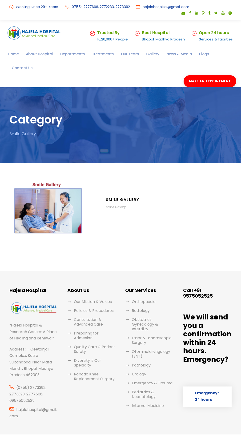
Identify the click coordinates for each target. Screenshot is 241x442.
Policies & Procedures (92, 297)
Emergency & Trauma (150, 365)
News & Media (159, 54)
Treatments (91, 54)
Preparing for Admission (94, 320)
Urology (138, 356)
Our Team (114, 54)
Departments (65, 54)
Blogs (181, 54)
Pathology (140, 347)
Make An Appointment (211, 67)
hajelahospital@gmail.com (157, 7)
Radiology (140, 297)
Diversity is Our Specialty (95, 342)
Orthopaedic (142, 288)
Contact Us (202, 54)
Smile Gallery (124, 186)
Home (13, 54)
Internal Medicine (146, 387)
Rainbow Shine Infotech (144, 429)
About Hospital (36, 54)
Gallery (135, 54)
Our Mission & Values (92, 288)
